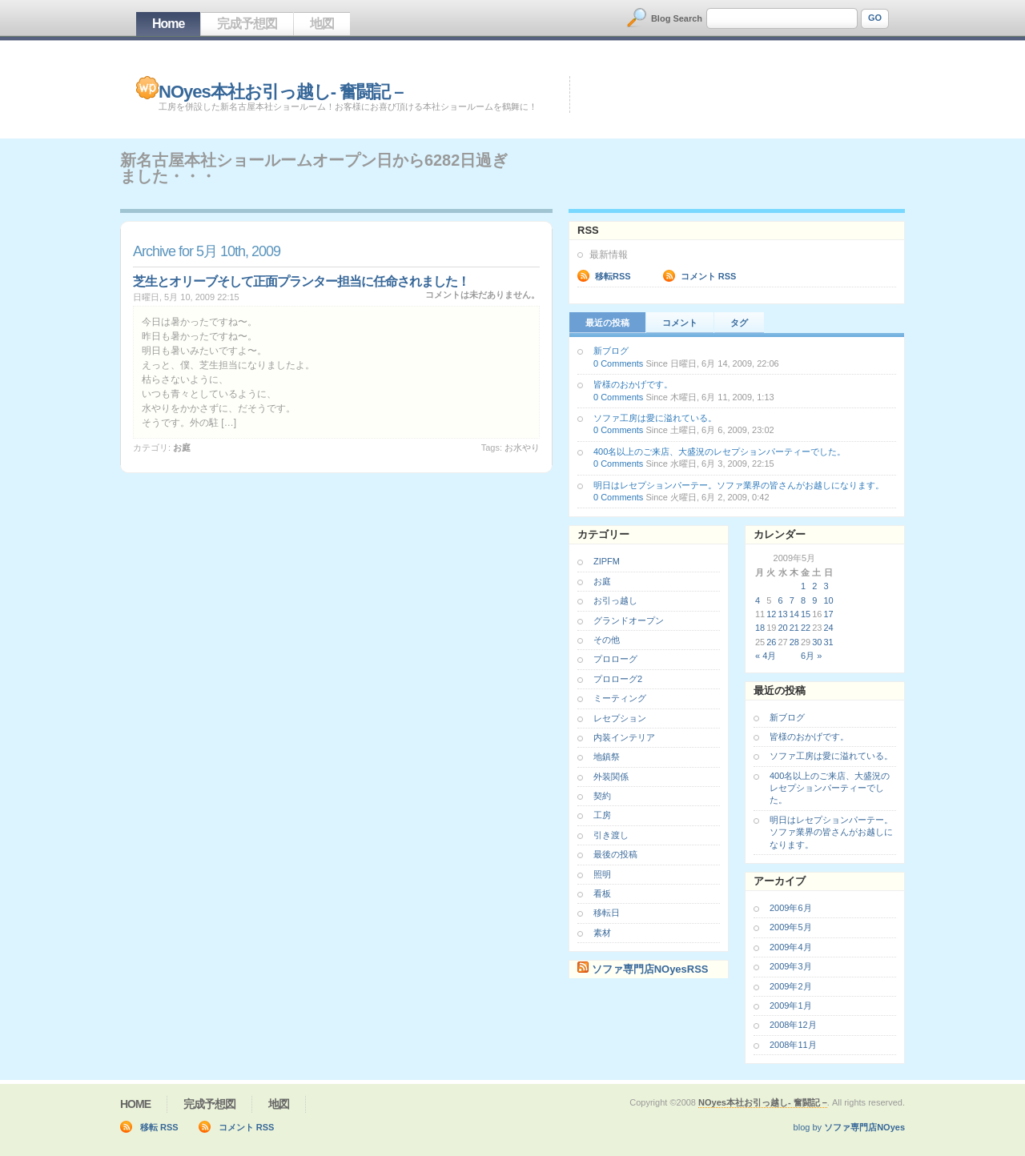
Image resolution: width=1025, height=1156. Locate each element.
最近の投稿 (607, 322)
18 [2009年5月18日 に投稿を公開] (760, 627)
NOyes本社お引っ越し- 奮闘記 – (281, 92)
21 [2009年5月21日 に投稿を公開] (794, 627)
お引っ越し (615, 600)
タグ (739, 322)
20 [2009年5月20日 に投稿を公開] (783, 627)
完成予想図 (247, 23)
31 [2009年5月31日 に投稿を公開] (829, 642)
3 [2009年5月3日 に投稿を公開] (826, 586)
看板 (602, 893)
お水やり (522, 447)
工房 (602, 815)
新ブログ (611, 350)
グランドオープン (628, 620)
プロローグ (615, 659)
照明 (602, 874)
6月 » (811, 655)
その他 (606, 639)
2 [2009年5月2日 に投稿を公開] (814, 586)
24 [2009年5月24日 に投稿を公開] (829, 627)
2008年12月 (793, 1025)
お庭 (182, 447)
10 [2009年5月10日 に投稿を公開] (829, 600)
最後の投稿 (615, 854)
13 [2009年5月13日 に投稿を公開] (783, 614)
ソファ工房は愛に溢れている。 (655, 418)
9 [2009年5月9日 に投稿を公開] (814, 600)
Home (168, 23)
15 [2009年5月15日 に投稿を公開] (805, 614)
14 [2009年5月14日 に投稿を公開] (794, 614)
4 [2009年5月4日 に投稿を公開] (757, 600)
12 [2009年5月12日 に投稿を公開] (771, 614)
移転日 (606, 912)
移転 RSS (159, 1127)
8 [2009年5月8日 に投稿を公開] (803, 600)
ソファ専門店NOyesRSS (650, 969)
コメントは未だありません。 (482, 294)
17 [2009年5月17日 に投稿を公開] (829, 614)
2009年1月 (791, 1005)
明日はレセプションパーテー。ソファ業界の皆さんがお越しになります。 (738, 485)
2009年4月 (791, 947)
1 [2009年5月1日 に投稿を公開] (803, 586)
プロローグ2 (617, 679)
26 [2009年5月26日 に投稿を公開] (771, 642)
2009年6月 (791, 908)
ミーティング (619, 698)
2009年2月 (791, 986)
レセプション (619, 718)
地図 (322, 23)
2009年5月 (791, 927)
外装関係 (611, 776)
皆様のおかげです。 (633, 384)
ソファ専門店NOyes (864, 1127)
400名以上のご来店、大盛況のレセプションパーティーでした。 (719, 451)
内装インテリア (624, 737)
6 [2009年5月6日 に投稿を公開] (780, 600)
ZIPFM (606, 561)
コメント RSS (709, 276)
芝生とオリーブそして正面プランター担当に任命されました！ (301, 281)
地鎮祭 (606, 756)
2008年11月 (793, 1045)
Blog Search (676, 18)
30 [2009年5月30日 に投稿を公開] (817, 642)
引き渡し (611, 835)
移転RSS (613, 276)
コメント (679, 322)
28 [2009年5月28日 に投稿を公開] (794, 642)
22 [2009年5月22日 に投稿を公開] (805, 627)
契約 (602, 796)
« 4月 (765, 655)
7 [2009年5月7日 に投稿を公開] (792, 600)
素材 (602, 932)
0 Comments (618, 363)
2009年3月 (791, 966)
